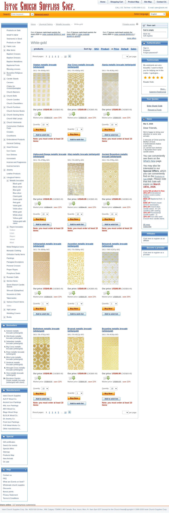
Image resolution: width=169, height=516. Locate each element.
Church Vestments (14, 122)
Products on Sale (13, 30)
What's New (149, 161)
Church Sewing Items (15, 115)
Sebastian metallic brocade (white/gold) (14, 342)
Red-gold (16, 202)
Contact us (7, 475)
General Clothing (13, 143)
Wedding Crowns (13, 313)
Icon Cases (11, 151)
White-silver (17, 215)
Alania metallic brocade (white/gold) (119, 65)
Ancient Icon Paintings (12, 402)
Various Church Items (15, 302)
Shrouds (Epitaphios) (15, 290)
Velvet (12, 239)
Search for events (10, 445)
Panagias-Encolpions (15, 262)
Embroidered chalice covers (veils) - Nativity (152, 195)
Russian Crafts (12, 277)
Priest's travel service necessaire (152, 204)
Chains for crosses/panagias (14, 87)
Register (146, 50)
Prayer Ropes (12, 270)
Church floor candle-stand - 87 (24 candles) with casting (151, 209)
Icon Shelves (12, 155)
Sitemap (6, 452)
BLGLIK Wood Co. (10, 415)
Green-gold (17, 199)
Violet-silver (17, 209)
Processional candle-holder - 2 (152, 214)
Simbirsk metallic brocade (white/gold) (14, 363)
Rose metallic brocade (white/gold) (15, 353)
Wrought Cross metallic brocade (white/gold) (15, 369)
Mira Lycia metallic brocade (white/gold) (14, 358)
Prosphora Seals (13, 273)
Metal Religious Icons (15, 247)
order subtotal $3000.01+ (124, 34)
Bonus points (8, 492)
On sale (6, 462)
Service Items (12, 281)
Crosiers (10, 132)
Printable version (129, 24)
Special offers (8, 449)
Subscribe (147, 227)
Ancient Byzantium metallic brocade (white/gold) (115, 155)
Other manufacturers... (12, 429)
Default (124, 49)
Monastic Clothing (14, 251)
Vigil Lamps (11, 309)
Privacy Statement (10, 495)
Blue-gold (16, 190)
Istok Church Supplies (12, 396)
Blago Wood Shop (10, 412)
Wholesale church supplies (14, 485)
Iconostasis (11, 158)
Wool (12, 242)
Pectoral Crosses (13, 266)
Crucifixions (11, 136)
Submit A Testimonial (157, 92)
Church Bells (12, 96)
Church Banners (13, 92)
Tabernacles (11, 298)
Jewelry (10, 170)
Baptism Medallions (14, 61)
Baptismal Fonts (13, 65)
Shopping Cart (116, 2)
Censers (10, 82)
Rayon (12, 236)
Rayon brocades (16, 227)
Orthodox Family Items (16, 254)
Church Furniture (13, 107)
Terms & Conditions (11, 498)
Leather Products (13, 174)
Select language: (150, 14)
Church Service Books (16, 111)
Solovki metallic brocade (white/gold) (14, 332)
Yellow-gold (17, 218)
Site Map (148, 2)
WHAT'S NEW (12, 35)
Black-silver (17, 187)
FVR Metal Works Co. (11, 425)
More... (163, 89)
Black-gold (17, 184)
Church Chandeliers (15, 103)
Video (9, 306)
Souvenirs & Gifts (14, 294)
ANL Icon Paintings (10, 406)
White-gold (17, 212)
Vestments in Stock (14, 39)
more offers (131, 38)
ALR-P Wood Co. (10, 399)
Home (33, 24)
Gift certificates (9, 442)
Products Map (8, 455)
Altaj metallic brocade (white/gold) (84, 154)
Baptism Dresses (13, 58)
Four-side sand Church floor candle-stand (153, 218)
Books (9, 317)
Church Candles (13, 100)
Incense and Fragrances (16, 162)
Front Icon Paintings (11, 422)
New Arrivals (8, 458)
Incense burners (13, 166)
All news (146, 225)
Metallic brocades (63, 24)
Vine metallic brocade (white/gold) (15, 374)
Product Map (133, 2)
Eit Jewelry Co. (9, 419)
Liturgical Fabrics (46, 24)
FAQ (5, 478)
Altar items (11, 50)
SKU (96, 49)
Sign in (146, 48)
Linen (12, 233)
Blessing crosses (13, 69)
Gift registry (147, 36)
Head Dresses (12, 147)
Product (105, 49)
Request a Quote (154, 110)
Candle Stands (12, 79)
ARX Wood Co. (9, 409)
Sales (133, 49)
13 (65, 56)
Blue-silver (17, 193)
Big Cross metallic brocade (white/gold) (14, 348)
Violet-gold (17, 206)
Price (116, 49)
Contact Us (161, 2)
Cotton (12, 230)
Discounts (7, 488)
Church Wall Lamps (14, 119)
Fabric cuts (11, 46)
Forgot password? (150, 53)
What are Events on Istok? (13, 482)
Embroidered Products (16, 139)
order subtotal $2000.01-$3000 (78, 35)
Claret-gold (17, 196)
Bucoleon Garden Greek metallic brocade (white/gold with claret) (15, 380)
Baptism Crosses (13, 54)
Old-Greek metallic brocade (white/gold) (14, 337)
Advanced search (42, 14)
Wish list (146, 34)
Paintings (10, 258)
